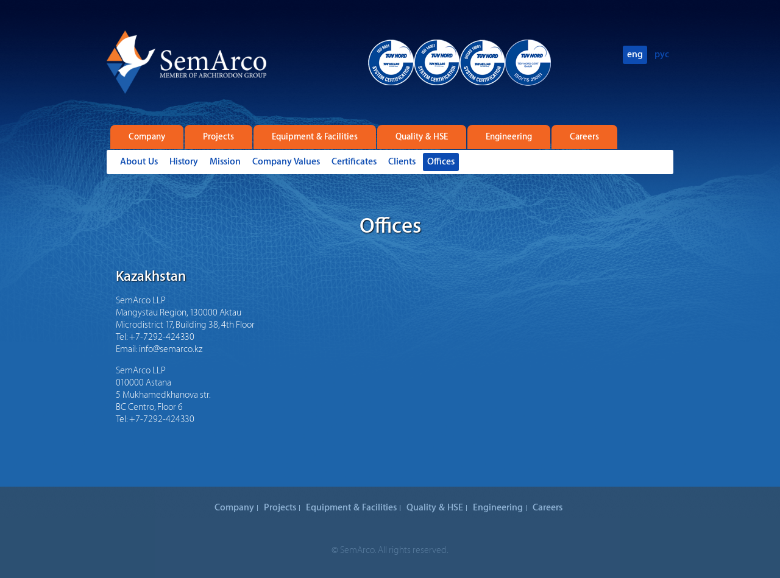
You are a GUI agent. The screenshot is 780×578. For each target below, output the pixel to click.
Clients (402, 162)
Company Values (286, 162)
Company (147, 137)
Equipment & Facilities (315, 137)
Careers (584, 137)
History (183, 162)
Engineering (509, 137)
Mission (225, 162)
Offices (441, 162)
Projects (218, 137)
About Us (139, 162)
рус (661, 54)
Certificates (354, 162)
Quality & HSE (421, 137)
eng (635, 54)
